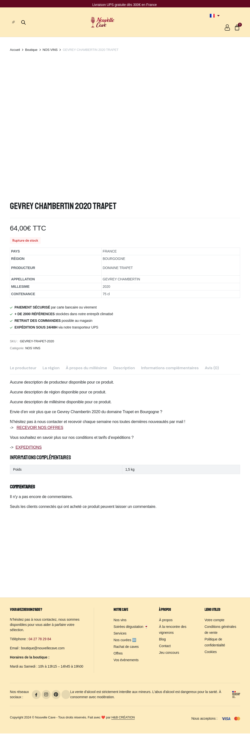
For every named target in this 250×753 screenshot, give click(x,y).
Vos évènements (126, 660)
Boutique (31, 49)
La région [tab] (50, 437)
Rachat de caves (126, 647)
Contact (165, 646)
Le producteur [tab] (23, 437)
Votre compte (215, 620)
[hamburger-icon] (15, 22)
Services (120, 633)
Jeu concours (169, 653)
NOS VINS (50, 49)
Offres (118, 653)
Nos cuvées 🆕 (125, 640)
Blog (162, 639)
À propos (166, 620)
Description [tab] (124, 437)
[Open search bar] (23, 22)
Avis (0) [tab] (212, 437)
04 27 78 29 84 (40, 639)
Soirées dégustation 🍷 (131, 627)
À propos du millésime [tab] (86, 437)
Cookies (211, 652)
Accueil (15, 49)
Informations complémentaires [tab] (170, 437)
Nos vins (120, 620)
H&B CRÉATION (123, 717)
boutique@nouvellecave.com (42, 648)
